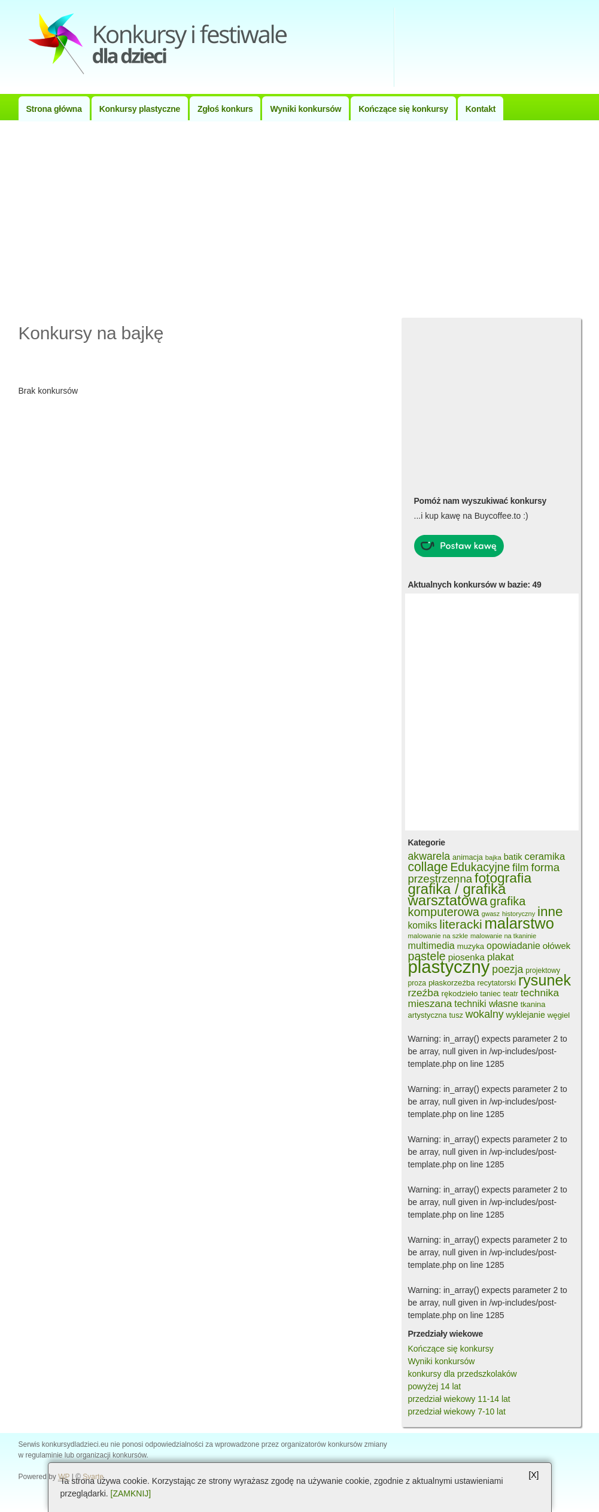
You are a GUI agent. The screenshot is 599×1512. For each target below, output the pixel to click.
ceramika (545, 856)
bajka (493, 857)
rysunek (544, 980)
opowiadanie (513, 946)
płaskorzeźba (451, 982)
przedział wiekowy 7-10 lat (457, 1411)
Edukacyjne (480, 867)
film (520, 868)
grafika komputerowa (467, 906)
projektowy (542, 970)
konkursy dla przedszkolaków (462, 1374)
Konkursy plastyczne (139, 109)
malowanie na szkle (438, 935)
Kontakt (480, 109)
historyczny (518, 913)
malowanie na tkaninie (503, 935)
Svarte (93, 1477)
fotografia (503, 878)
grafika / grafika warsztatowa (457, 894)
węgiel (559, 1015)
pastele (427, 956)
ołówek (557, 946)
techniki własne (486, 1004)
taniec (490, 993)
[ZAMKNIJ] (131, 1493)
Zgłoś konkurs (225, 109)
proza (417, 983)
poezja (507, 969)
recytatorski (497, 983)
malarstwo (519, 923)
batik (513, 857)
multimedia (431, 945)
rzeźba (423, 993)
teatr (510, 994)
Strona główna (54, 109)
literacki (460, 924)
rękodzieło (460, 993)
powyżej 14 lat (434, 1386)
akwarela (429, 856)
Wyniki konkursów (305, 109)
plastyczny (449, 966)
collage (428, 867)
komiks (422, 925)
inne (550, 911)
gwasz (491, 913)
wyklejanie (525, 1015)
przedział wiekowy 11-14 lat (459, 1399)
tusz (456, 1015)
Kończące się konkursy (403, 109)
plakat (500, 957)
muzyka (470, 946)
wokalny (485, 1014)
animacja (467, 857)
